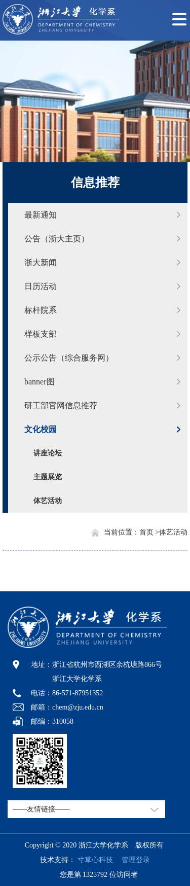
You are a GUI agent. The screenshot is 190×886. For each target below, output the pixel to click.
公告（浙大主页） (56, 238)
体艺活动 (47, 501)
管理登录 (132, 860)
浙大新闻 (40, 262)
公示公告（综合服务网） (68, 357)
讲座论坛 (47, 453)
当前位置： (121, 532)
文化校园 (40, 429)
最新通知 (40, 214)
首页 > (149, 532)
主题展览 (47, 477)
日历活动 (40, 286)
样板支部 (40, 334)
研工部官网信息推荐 (60, 405)
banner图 (39, 381)
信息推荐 (95, 182)
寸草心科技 (95, 860)
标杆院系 (40, 310)
